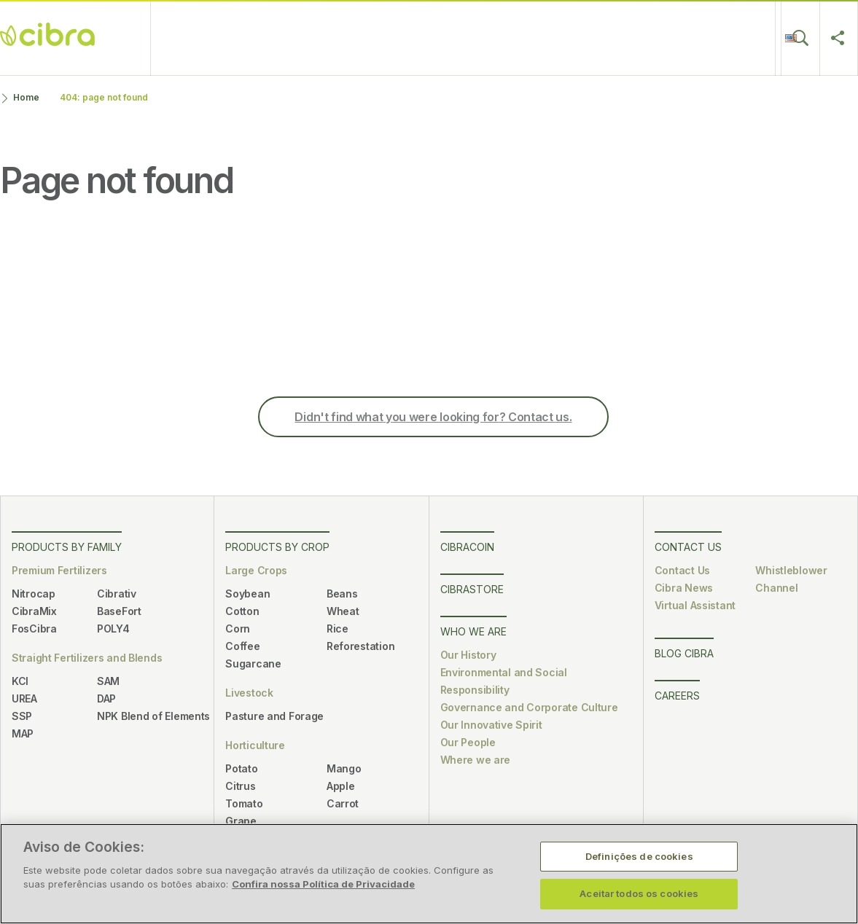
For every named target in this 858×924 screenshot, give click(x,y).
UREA (24, 698)
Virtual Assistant (695, 605)
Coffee (242, 646)
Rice (337, 628)
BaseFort (119, 611)
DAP (106, 698)
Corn (237, 628)
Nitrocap (33, 593)
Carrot (343, 803)
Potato (241, 768)
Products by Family (67, 547)
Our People (468, 742)
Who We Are (430, 38)
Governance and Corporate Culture (529, 707)
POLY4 (113, 628)
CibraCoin (269, 38)
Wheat (343, 611)
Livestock (249, 692)
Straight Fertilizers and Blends (87, 657)
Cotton (242, 611)
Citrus (240, 786)
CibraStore (346, 38)
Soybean (247, 593)
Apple (341, 786)
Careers (585, 38)
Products (198, 38)
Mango (344, 768)
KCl (20, 681)
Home (26, 97)
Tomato (243, 803)
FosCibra (34, 628)
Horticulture (255, 745)
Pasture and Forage (274, 716)
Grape (241, 821)
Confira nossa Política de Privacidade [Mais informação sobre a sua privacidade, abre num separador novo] (323, 884)
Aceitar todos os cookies (639, 893)
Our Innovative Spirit (491, 725)
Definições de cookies (639, 856)
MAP (23, 733)
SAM (108, 681)
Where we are (475, 759)
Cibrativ (116, 593)
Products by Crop (277, 547)
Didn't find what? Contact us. (433, 417)
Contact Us (514, 38)
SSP (22, 716)
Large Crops (256, 570)
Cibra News (684, 588)
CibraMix (34, 611)
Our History (468, 655)
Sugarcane (253, 663)
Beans (342, 593)
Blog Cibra (655, 38)
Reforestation (360, 646)
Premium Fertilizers (59, 570)
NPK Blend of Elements (153, 716)
